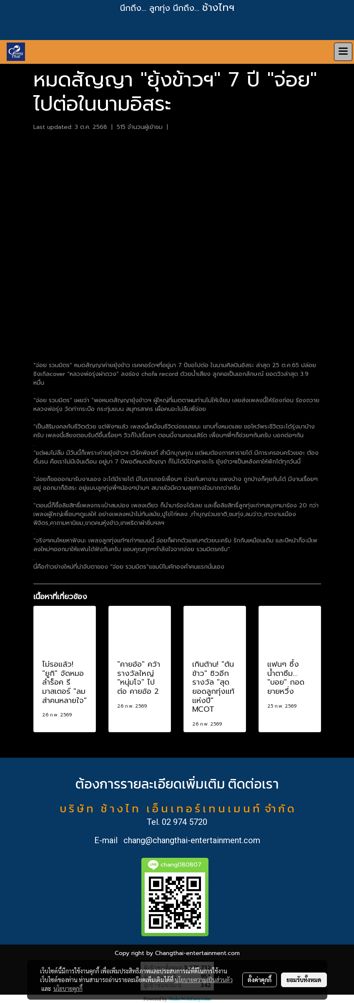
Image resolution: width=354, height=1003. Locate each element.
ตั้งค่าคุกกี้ (259, 979)
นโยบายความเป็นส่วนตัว (204, 979)
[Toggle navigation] (343, 52)
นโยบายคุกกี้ (68, 988)
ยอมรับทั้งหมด (303, 979)
